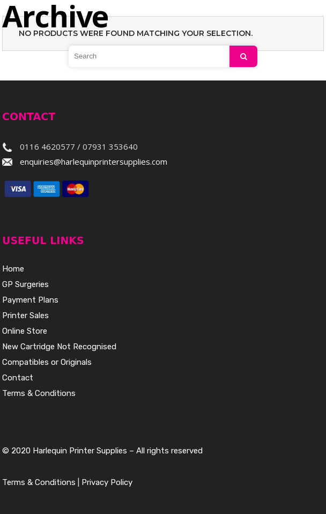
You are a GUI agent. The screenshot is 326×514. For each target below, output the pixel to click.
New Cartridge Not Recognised (59, 346)
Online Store (24, 331)
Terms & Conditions (39, 393)
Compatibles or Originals (47, 362)
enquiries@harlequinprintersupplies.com (93, 161)
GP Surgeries (25, 284)
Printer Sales (25, 315)
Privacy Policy (107, 482)
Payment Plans (30, 300)
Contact (17, 378)
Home (13, 269)
